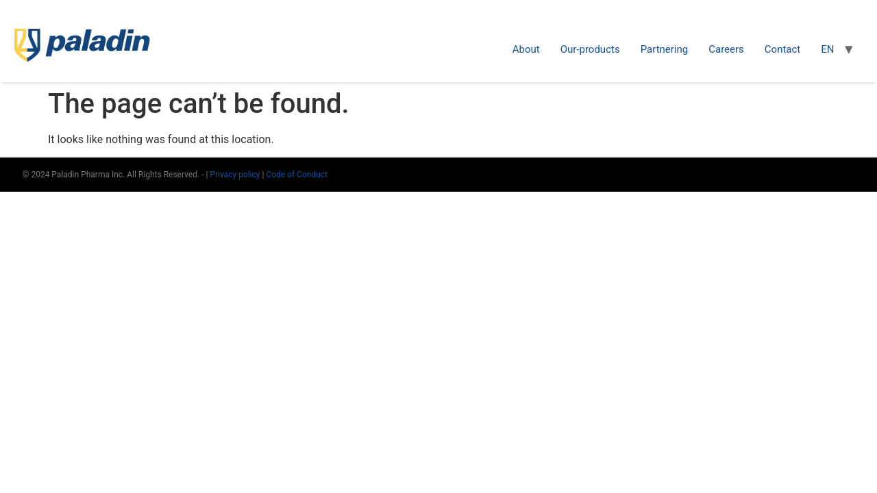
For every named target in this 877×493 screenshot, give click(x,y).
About (526, 49)
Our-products (590, 49)
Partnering (665, 49)
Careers (726, 49)
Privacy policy (236, 174)
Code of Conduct (297, 174)
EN (827, 49)
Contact (782, 49)
